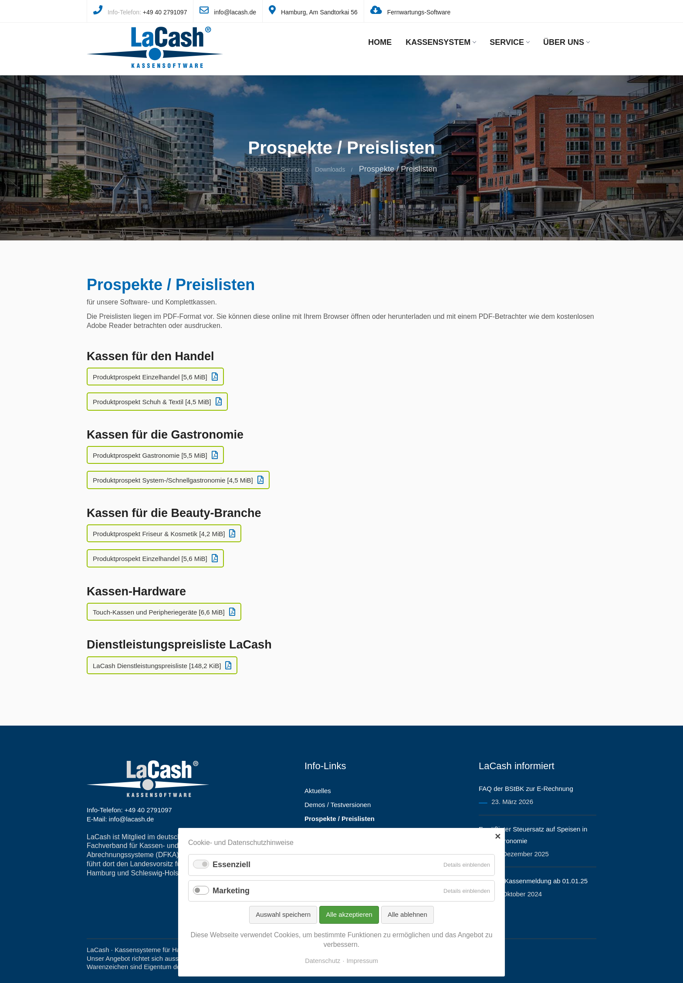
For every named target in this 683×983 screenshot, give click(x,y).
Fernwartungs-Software (419, 12)
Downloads (330, 169)
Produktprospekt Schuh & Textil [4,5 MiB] (152, 401)
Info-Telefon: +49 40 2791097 (129, 810)
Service (509, 42)
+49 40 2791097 (165, 12)
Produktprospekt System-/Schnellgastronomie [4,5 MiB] (173, 480)
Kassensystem (441, 42)
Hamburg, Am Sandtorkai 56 (319, 12)
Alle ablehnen (407, 914)
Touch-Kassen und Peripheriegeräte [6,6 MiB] (159, 612)
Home (380, 42)
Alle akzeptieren (349, 914)
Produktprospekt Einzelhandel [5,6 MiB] (150, 377)
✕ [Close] (497, 836)
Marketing (231, 890)
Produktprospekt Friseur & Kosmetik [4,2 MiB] (159, 533)
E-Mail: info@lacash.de (120, 819)
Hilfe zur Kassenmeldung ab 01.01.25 (533, 881)
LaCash (256, 169)
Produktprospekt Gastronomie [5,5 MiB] (150, 455)
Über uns (566, 42)
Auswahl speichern (283, 914)
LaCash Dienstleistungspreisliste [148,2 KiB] (157, 665)
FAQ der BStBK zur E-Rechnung (526, 788)
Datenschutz (322, 960)
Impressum (362, 960)
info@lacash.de (235, 12)
